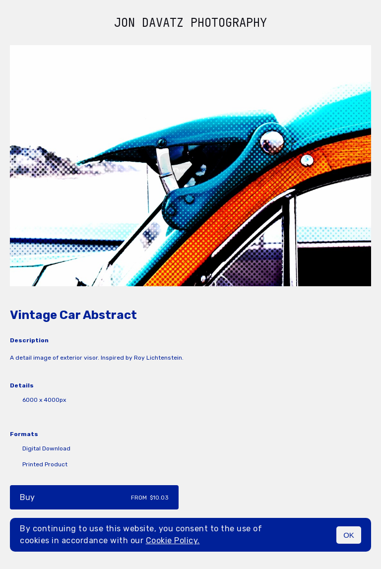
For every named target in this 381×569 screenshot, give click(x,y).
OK (348, 535)
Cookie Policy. (173, 540)
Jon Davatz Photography (190, 22)
